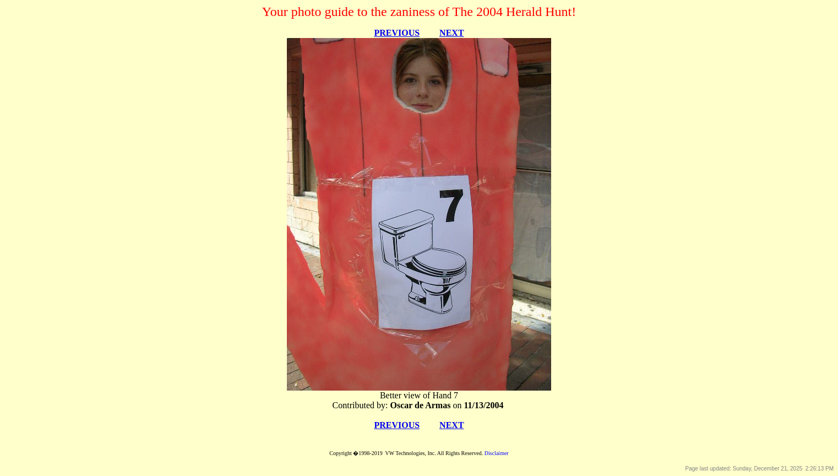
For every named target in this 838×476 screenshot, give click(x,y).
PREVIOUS (397, 32)
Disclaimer (497, 453)
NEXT (451, 32)
